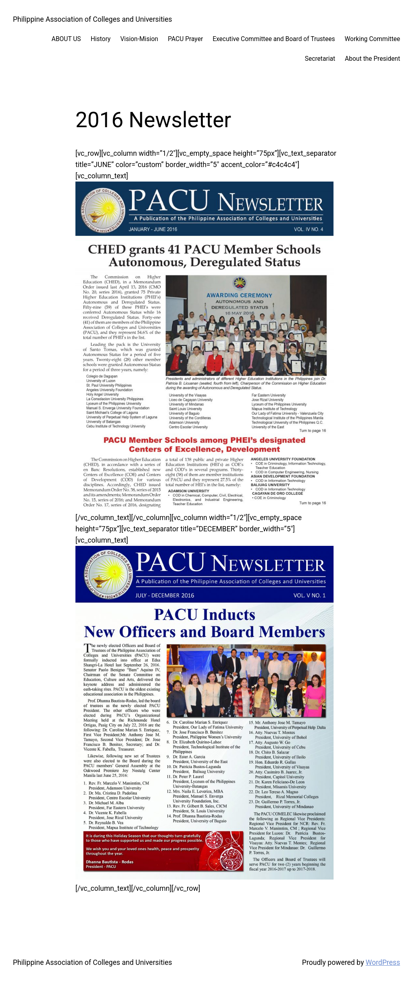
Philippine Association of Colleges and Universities (92, 19)
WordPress (383, 962)
